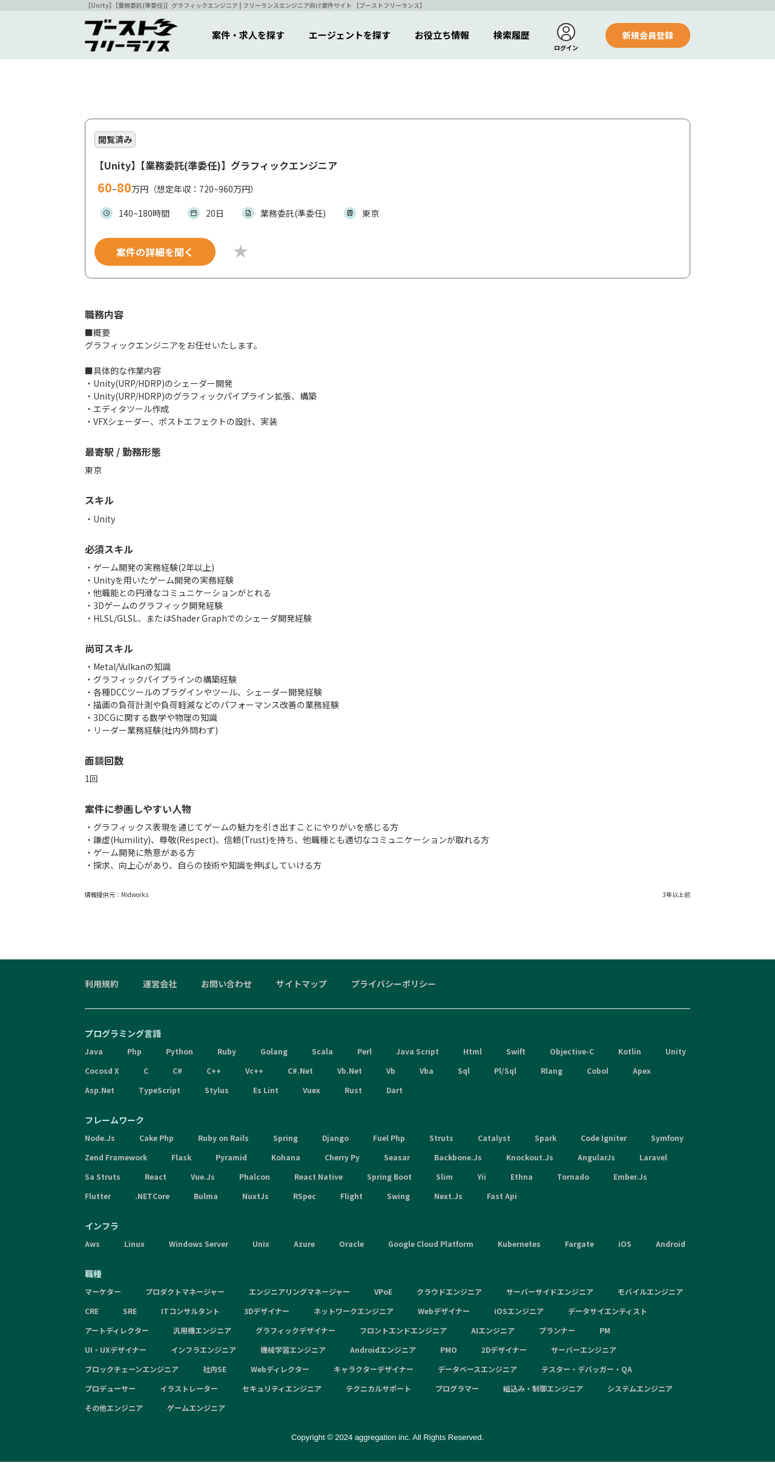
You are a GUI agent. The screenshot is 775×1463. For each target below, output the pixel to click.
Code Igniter (604, 1139)
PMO (448, 1351)
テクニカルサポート (378, 1390)
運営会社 (160, 985)
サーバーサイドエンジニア (549, 1293)
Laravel (653, 1159)
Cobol (597, 1072)
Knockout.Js (529, 1159)
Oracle (351, 1245)
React (156, 1178)
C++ (213, 1072)
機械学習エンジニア (293, 1351)
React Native (318, 1178)
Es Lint (266, 1092)
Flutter (98, 1197)
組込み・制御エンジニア (543, 1390)
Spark (545, 1139)
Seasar (397, 1159)
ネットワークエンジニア (354, 1312)
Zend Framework (116, 1159)
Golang (274, 1053)
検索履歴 (511, 34)
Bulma (206, 1197)
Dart (394, 1092)
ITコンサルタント (190, 1312)
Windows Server (198, 1245)
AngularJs (596, 1159)
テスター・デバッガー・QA (586, 1371)
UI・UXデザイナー (116, 1351)
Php (134, 1053)
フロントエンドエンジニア (403, 1332)
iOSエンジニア (519, 1312)
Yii (481, 1178)
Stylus (217, 1092)
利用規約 (102, 985)
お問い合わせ (226, 985)
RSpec (304, 1197)
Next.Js (448, 1197)
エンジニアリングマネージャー (299, 1293)
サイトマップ (301, 985)
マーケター (103, 1293)
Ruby (226, 1053)
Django (335, 1139)
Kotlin (629, 1053)
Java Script (417, 1053)
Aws (92, 1245)
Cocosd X (102, 1072)
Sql (464, 1072)
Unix (260, 1245)
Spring (285, 1139)
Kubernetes (519, 1245)
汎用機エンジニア (202, 1332)
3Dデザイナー (266, 1312)
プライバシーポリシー (393, 985)
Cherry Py (342, 1159)
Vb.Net (349, 1072)
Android (670, 1245)
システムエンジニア (640, 1390)
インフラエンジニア (203, 1351)
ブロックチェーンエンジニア (132, 1371)
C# (177, 1072)
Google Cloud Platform (430, 1245)
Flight (351, 1197)
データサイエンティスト (607, 1312)
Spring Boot (389, 1178)
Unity (675, 1053)
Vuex (311, 1092)
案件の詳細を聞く (155, 253)
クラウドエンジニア (449, 1293)
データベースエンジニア (477, 1371)
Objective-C (572, 1053)
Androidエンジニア (383, 1351)
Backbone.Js (458, 1159)
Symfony (667, 1139)
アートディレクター (117, 1332)
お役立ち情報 (442, 34)
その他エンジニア (114, 1409)
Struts (441, 1139)
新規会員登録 (647, 35)
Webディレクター (280, 1371)
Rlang (551, 1072)
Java (94, 1053)
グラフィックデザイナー (295, 1332)
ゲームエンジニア (196, 1409)
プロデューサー (110, 1390)
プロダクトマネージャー (185, 1293)
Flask (181, 1159)
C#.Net (300, 1072)
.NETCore (152, 1197)
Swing (398, 1197)
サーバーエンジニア (583, 1351)
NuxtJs (255, 1197)
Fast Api (502, 1197)
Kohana (285, 1159)
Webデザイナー (444, 1312)
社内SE (214, 1371)
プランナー (557, 1332)
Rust (353, 1092)
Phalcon (254, 1178)
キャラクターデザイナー (374, 1371)
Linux (134, 1245)
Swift (516, 1053)
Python (179, 1053)
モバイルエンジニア (650, 1293)
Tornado (573, 1178)
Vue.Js (203, 1178)
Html (472, 1053)
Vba (427, 1072)
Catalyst (494, 1139)
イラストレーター (189, 1390)
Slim (444, 1178)
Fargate (579, 1245)
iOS (625, 1245)
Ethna (521, 1178)
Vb (390, 1072)
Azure (304, 1245)
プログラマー (457, 1390)
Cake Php (156, 1139)
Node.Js (100, 1139)
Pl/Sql (505, 1072)
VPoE (383, 1293)
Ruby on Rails (223, 1139)
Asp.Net (99, 1092)
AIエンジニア (493, 1332)
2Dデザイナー (504, 1351)
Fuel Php (389, 1139)
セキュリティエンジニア (282, 1390)
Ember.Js (630, 1178)
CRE (92, 1312)
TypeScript (159, 1092)
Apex (642, 1072)
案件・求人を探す (248, 34)
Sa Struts (102, 1178)
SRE (130, 1312)
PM (604, 1332)
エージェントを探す (350, 34)
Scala (322, 1053)
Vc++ (254, 1072)
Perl (364, 1053)
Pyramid (231, 1159)
